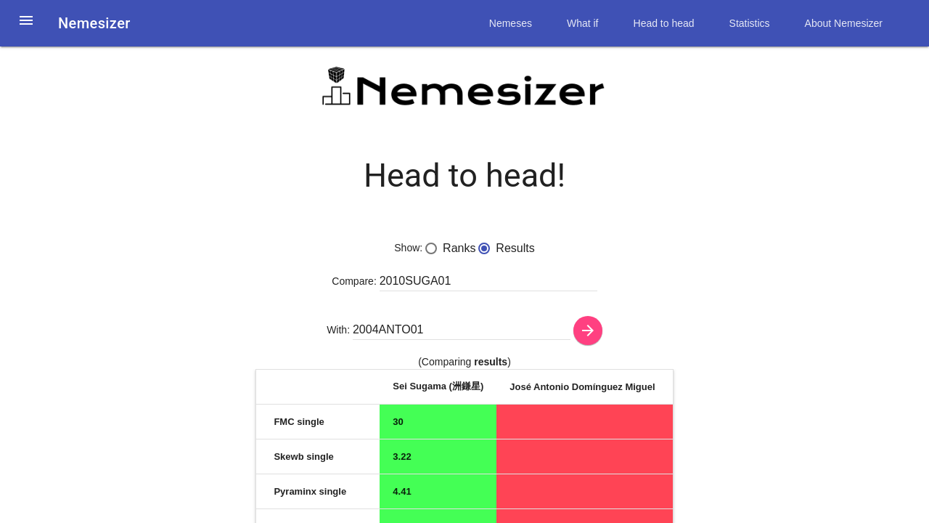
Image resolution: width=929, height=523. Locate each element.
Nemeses (510, 23)
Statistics (749, 23)
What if (583, 23)
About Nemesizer (844, 23)
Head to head (664, 23)
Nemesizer (94, 23)
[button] (26, 29)
